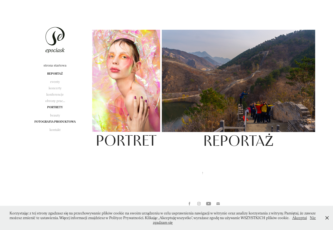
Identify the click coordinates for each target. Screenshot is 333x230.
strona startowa (55, 65)
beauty (55, 115)
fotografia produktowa (55, 122)
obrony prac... (55, 101)
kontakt (55, 130)
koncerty (55, 88)
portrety (55, 107)
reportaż (55, 73)
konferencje (55, 94)
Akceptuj (299, 218)
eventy (55, 82)
